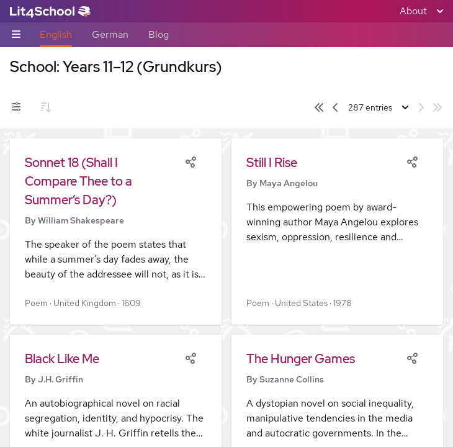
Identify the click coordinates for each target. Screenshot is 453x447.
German (110, 34)
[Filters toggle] (16, 107)
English (56, 34)
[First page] (319, 107)
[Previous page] (335, 107)
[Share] (190, 161)
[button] (116, 231)
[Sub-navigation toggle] (16, 35)
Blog (158, 34)
